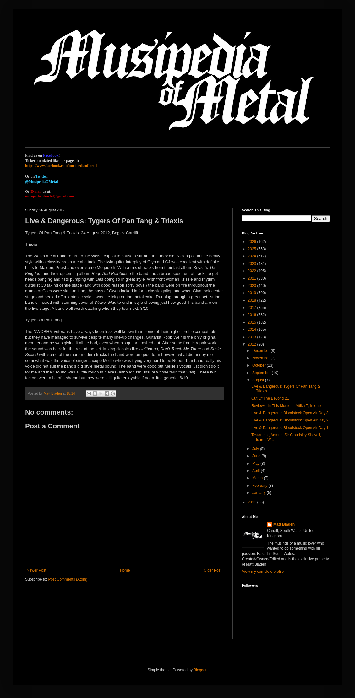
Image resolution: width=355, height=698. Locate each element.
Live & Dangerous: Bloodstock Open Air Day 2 (289, 420)
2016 (252, 315)
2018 (252, 300)
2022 (252, 271)
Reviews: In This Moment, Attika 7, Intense (287, 406)
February (260, 485)
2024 (252, 256)
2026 (252, 241)
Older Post (212, 570)
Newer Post (36, 570)
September (262, 373)
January (259, 493)
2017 (252, 307)
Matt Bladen (284, 524)
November (261, 358)
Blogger (200, 670)
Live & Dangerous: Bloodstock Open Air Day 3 (289, 413)
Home (125, 570)
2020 (252, 285)
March (258, 478)
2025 (252, 249)
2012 (252, 344)
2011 (252, 502)
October (259, 365)
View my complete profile (263, 571)
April (256, 471)
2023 (252, 263)
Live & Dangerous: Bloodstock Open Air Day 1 (289, 428)
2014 (252, 329)
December (261, 350)
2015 (252, 322)
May (256, 463)
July (256, 449)
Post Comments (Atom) (67, 579)
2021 (252, 278)
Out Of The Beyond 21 (270, 398)
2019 (252, 293)
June (256, 456)
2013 (252, 337)
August (258, 380)
